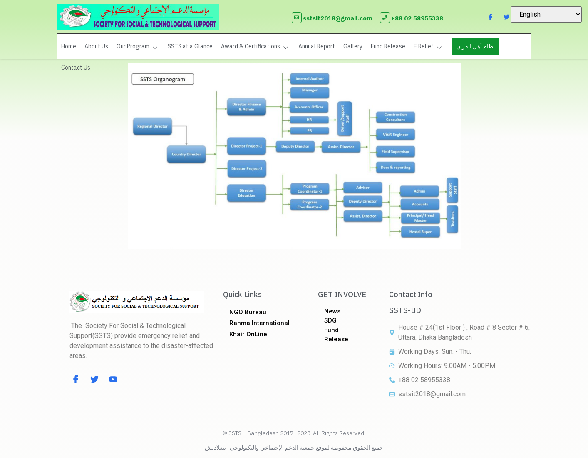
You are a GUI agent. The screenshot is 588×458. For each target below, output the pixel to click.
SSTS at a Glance (190, 46)
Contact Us (75, 67)
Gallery (352, 46)
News (332, 311)
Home (68, 46)
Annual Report (316, 46)
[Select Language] (546, 14)
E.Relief (429, 46)
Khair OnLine (248, 334)
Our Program (138, 46)
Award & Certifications (255, 46)
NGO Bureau (247, 312)
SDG (330, 320)
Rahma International (259, 323)
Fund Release (388, 46)
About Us (96, 46)
